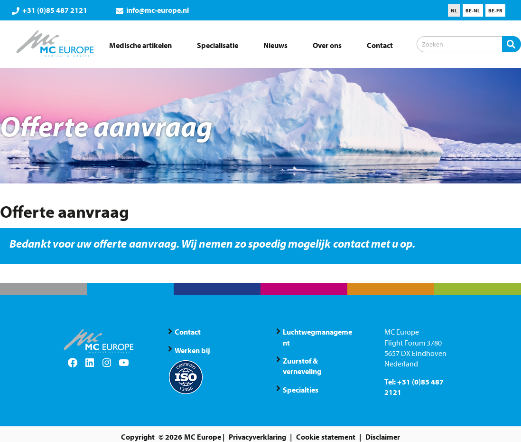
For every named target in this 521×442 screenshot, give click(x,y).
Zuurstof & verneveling (302, 366)
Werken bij (192, 350)
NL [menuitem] (454, 10)
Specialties (300, 389)
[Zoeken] (469, 44)
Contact (188, 331)
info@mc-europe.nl (152, 10)
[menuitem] (454, 10)
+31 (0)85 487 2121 (49, 10)
